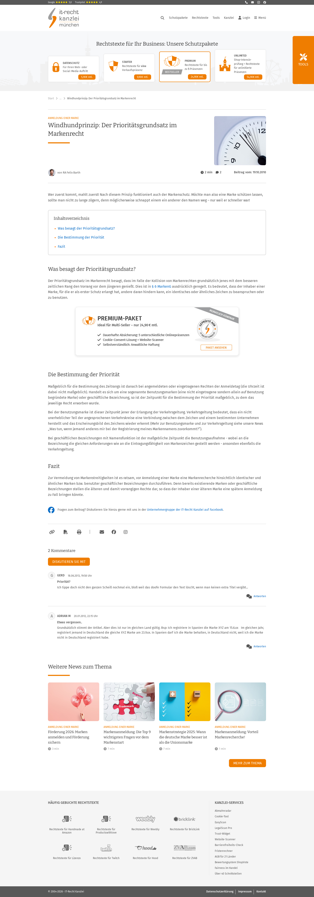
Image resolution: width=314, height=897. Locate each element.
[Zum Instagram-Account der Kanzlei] (126, 532)
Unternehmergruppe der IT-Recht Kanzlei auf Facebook (185, 510)
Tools (216, 18)
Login (244, 18)
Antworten (260, 596)
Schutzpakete (178, 18)
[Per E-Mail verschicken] (101, 532)
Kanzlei (229, 18)
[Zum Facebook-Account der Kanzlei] (114, 532)
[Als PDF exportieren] (65, 532)
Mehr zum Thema (247, 763)
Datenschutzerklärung (219, 891)
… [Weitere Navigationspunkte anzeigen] (60, 98)
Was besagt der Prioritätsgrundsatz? (86, 228)
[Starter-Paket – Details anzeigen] (129, 68)
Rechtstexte (200, 18)
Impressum (245, 891)
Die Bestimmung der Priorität (81, 237)
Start (51, 98)
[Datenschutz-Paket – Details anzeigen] (73, 69)
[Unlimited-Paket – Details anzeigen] (240, 66)
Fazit (61, 246)
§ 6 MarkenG (162, 286)
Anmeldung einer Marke (63, 118)
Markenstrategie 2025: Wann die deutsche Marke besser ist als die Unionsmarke (183, 737)
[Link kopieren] (51, 532)
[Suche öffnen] (162, 18)
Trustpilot (88, 2)
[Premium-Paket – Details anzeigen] (185, 67)
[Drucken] (78, 532)
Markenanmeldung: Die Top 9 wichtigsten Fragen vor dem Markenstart (127, 737)
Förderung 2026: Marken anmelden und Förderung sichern (68, 737)
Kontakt (261, 891)
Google (60, 2)
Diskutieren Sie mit (68, 562)
